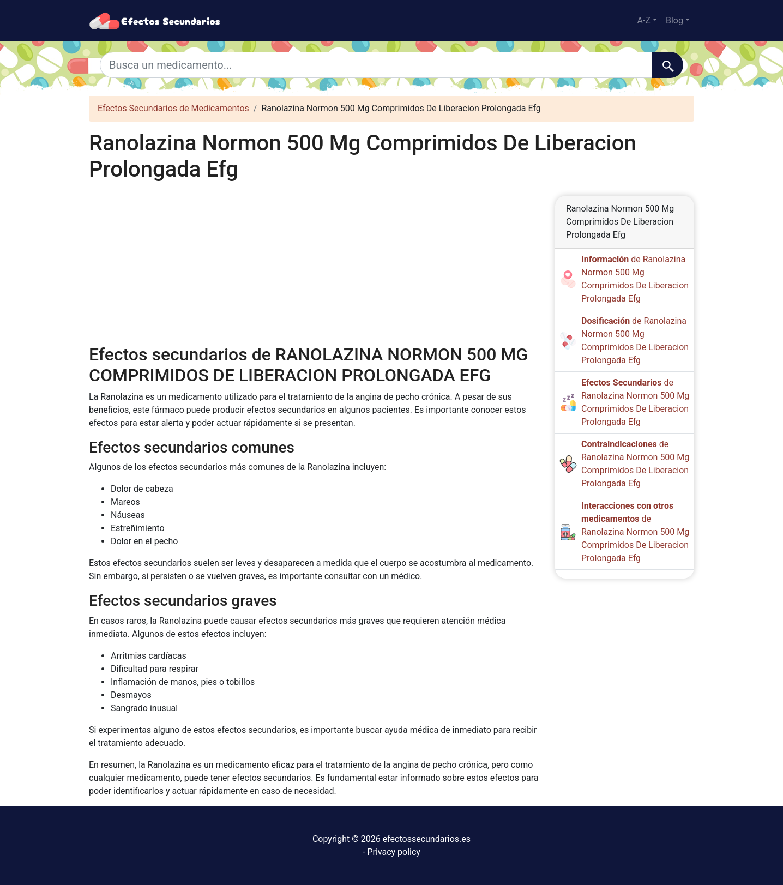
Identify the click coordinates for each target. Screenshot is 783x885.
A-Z (643, 20)
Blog (674, 20)
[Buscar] (667, 65)
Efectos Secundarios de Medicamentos (173, 108)
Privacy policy (393, 852)
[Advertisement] (314, 263)
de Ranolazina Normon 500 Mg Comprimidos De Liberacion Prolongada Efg (635, 532)
